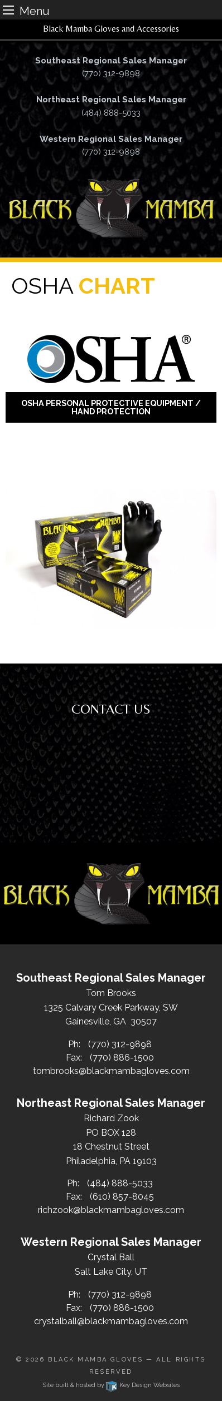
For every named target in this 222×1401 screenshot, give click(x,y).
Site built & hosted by (111, 1385)
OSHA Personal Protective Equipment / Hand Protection (111, 406)
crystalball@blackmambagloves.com (111, 1321)
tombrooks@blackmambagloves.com (111, 1071)
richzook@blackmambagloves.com (111, 1210)
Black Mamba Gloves (95, 1359)
